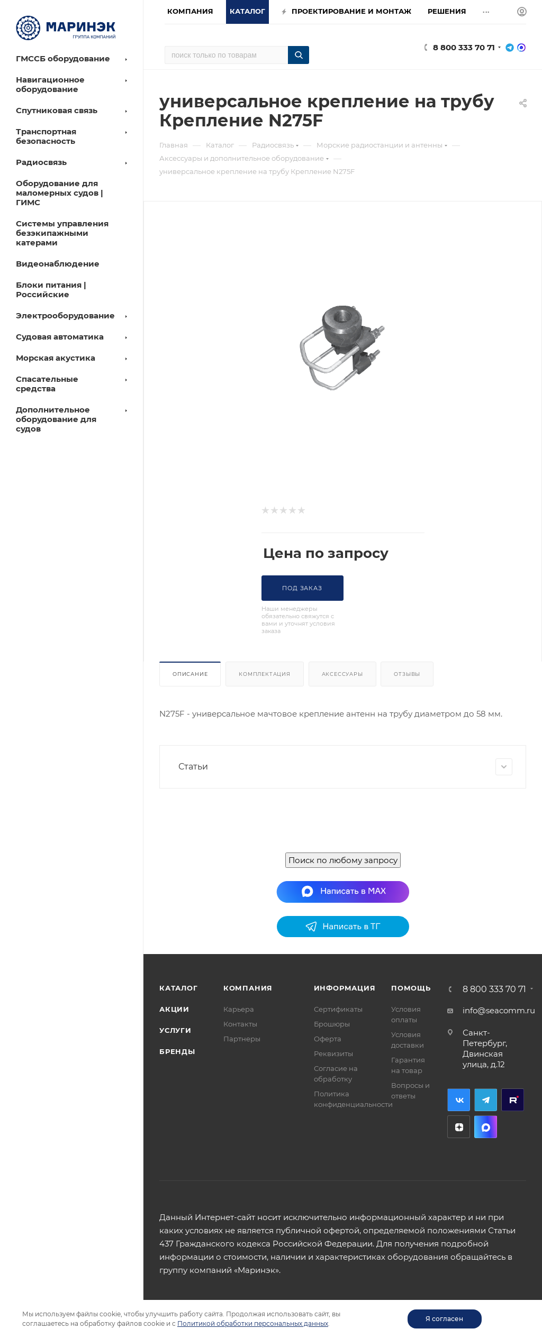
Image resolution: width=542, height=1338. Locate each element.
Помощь (411, 988)
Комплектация (265, 674)
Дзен (458, 1126)
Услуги (175, 1030)
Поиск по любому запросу (343, 860)
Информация (345, 988)
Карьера (238, 1009)
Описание (190, 674)
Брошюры (332, 1024)
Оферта (327, 1038)
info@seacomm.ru (499, 1010)
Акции (174, 1009)
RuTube (512, 1099)
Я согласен (444, 1319)
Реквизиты (333, 1053)
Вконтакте (458, 1099)
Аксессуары (342, 674)
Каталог (178, 988)
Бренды (177, 1051)
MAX (485, 1126)
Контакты (240, 1024)
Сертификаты (338, 1009)
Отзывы (407, 674)
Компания (248, 988)
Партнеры (241, 1038)
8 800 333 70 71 (464, 47)
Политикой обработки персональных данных (252, 1323)
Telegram (485, 1099)
